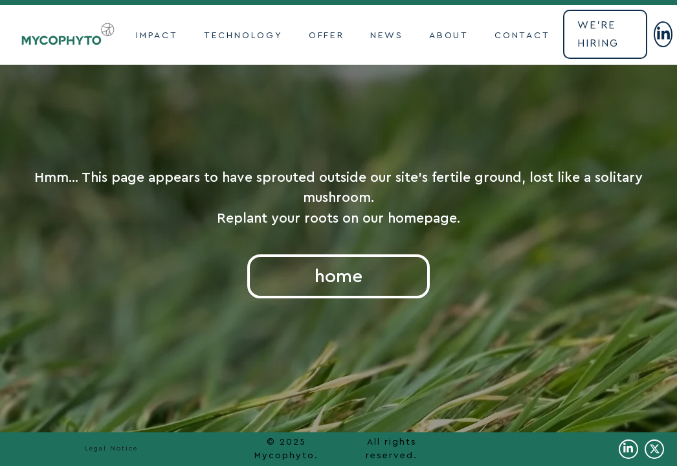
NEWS (386, 35)
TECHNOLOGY (243, 35)
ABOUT (449, 35)
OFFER (326, 35)
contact (522, 35)
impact (157, 35)
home (338, 276)
